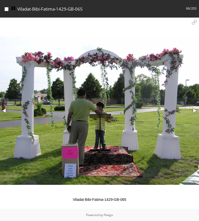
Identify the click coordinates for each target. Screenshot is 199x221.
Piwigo (108, 215)
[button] (194, 22)
